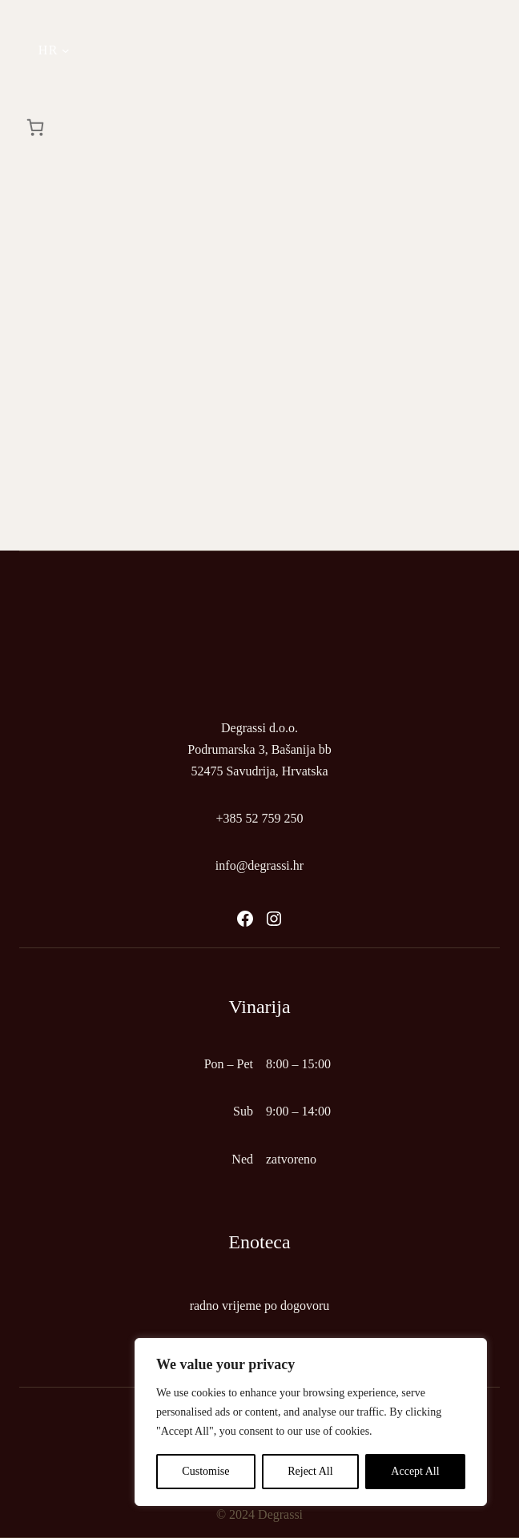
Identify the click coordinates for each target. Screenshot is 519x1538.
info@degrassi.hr (259, 865)
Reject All (310, 1471)
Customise (205, 1471)
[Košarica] (35, 127)
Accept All (415, 1471)
